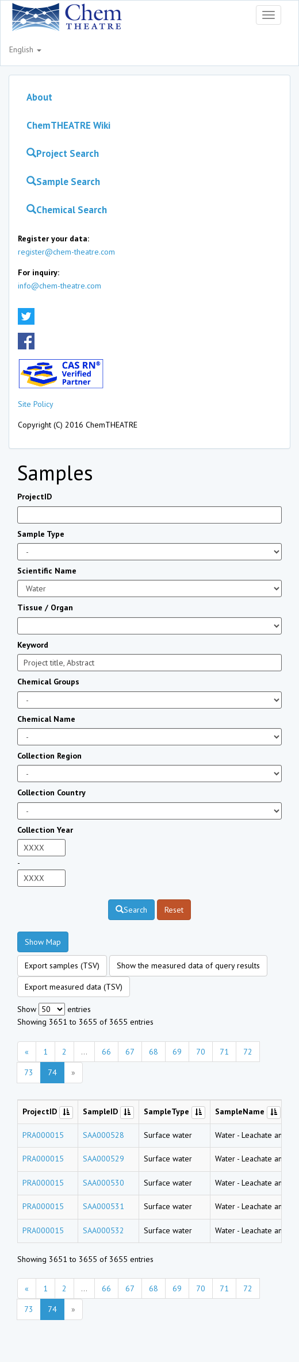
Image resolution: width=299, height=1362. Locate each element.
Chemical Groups (48, 681)
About (39, 97)
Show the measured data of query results (188, 965)
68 (153, 1051)
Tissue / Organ (45, 607)
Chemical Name (46, 719)
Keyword (32, 645)
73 (28, 1072)
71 (224, 1051)
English (25, 49)
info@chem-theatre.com (59, 285)
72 (247, 1051)
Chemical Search (66, 209)
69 (177, 1051)
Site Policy (35, 404)
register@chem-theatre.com (66, 252)
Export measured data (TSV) (73, 987)
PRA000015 (43, 1135)
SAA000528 (103, 1135)
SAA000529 (103, 1158)
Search (131, 910)
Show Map (43, 942)
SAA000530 (103, 1183)
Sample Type (40, 534)
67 (130, 1051)
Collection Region (49, 756)
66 (106, 1051)
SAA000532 (103, 1230)
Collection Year (45, 830)
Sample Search (63, 181)
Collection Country (51, 792)
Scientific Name (46, 570)
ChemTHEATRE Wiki (68, 125)
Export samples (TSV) (62, 965)
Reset (173, 910)
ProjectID (34, 496)
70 (200, 1051)
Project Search (62, 153)
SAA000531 (103, 1206)
